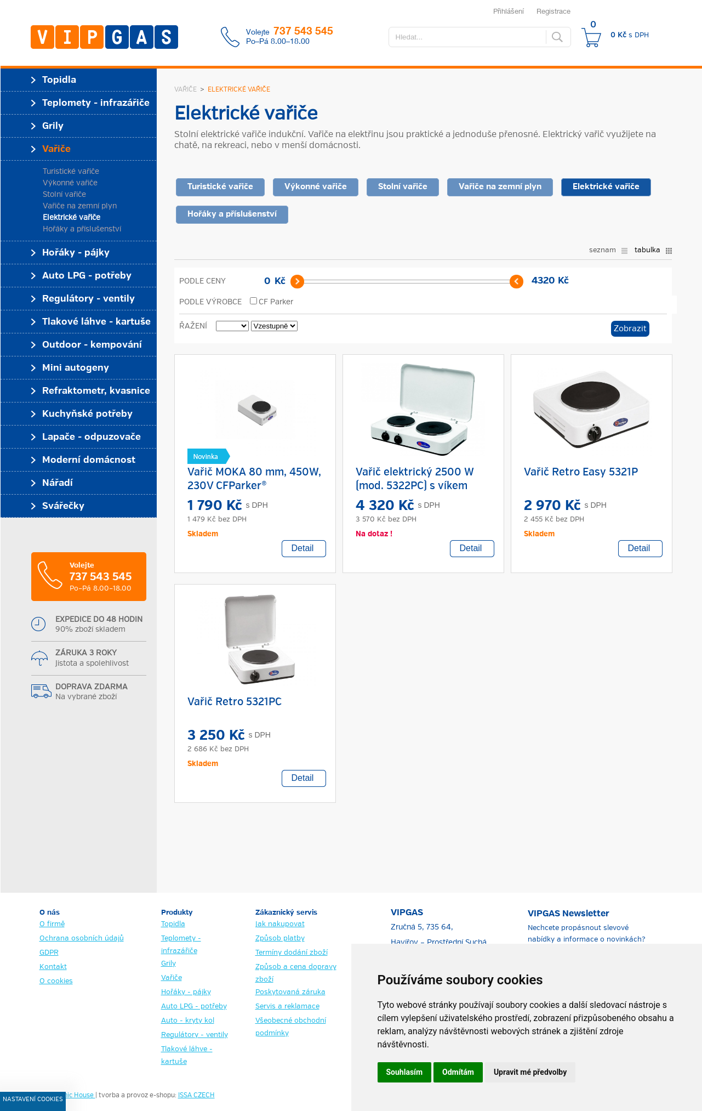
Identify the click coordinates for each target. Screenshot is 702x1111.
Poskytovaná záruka (290, 992)
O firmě (52, 924)
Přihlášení (508, 11)
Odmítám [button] (458, 1072)
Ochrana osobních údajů (81, 938)
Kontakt (53, 967)
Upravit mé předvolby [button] (530, 1072)
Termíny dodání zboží (291, 952)
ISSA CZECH (196, 1095)
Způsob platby (280, 938)
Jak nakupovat (280, 924)
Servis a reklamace (287, 1006)
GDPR (49, 952)
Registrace (553, 11)
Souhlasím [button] (404, 1072)
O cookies (56, 981)
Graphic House (72, 1095)
